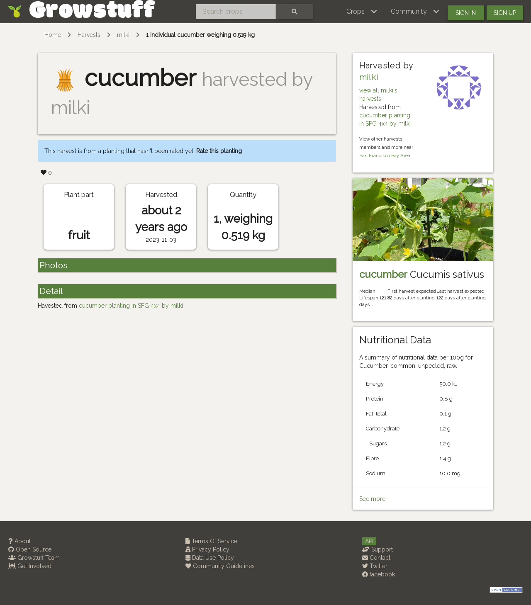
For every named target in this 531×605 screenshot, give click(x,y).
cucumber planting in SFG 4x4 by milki (131, 305)
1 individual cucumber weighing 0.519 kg (200, 35)
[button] (362, 11)
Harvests (89, 35)
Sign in (465, 13)
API (369, 541)
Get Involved (29, 566)
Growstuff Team (34, 557)
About (19, 541)
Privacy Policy (207, 549)
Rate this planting (219, 151)
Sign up (505, 13)
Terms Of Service (211, 541)
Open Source (29, 549)
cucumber (383, 274)
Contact (376, 557)
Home (52, 35)
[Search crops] (236, 11)
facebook (378, 574)
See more (372, 499)
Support (377, 549)
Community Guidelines (220, 566)
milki (123, 35)
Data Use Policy (209, 557)
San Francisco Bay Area (384, 155)
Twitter (374, 566)
